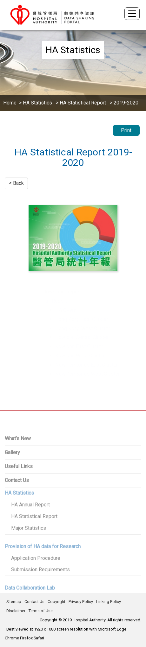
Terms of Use (41, 610)
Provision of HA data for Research (43, 562)
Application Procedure (35, 574)
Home (10, 103)
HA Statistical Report (83, 103)
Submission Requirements (40, 586)
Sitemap (13, 601)
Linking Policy (108, 601)
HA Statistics (38, 103)
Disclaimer (15, 610)
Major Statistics (28, 544)
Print (126, 130)
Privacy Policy (81, 601)
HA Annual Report (30, 521)
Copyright (56, 601)
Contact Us (34, 601)
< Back (16, 183)
